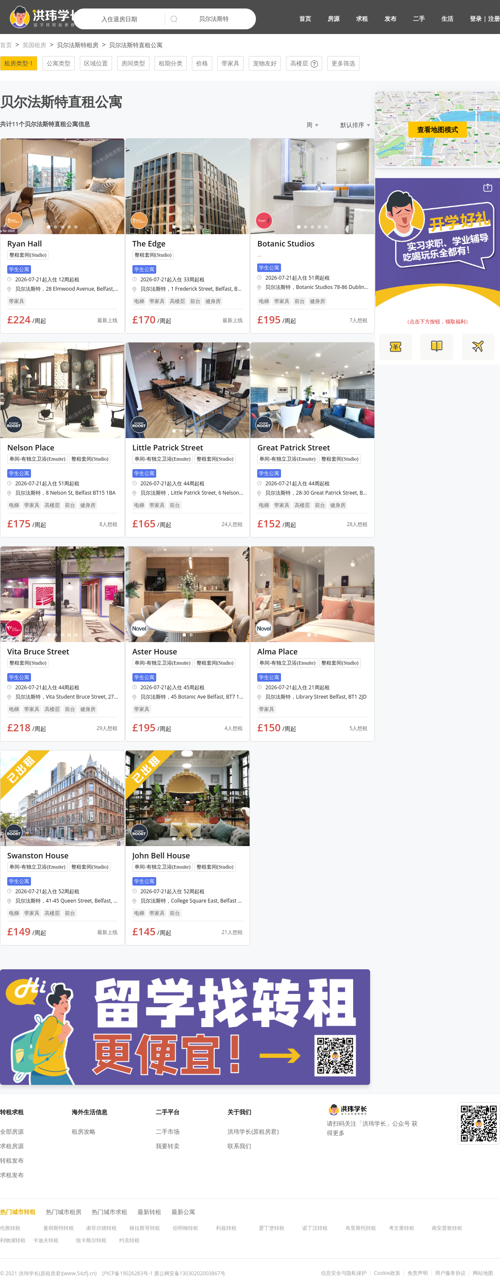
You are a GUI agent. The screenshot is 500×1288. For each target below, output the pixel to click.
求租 (362, 18)
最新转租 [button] (149, 1212)
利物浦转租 (12, 1240)
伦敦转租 (10, 1227)
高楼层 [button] (304, 63)
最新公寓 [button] (183, 1212)
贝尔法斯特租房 (77, 45)
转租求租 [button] (12, 1112)
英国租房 (34, 45)
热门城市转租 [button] (18, 1212)
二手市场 (168, 1131)
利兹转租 (226, 1227)
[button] (42, 17)
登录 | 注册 (485, 18)
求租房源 (12, 1146)
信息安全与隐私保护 (344, 1273)
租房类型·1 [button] (18, 63)
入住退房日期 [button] (119, 19)
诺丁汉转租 (315, 1227)
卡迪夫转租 (46, 1240)
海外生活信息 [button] (89, 1112)
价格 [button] (202, 63)
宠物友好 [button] (265, 63)
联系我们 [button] (239, 1146)
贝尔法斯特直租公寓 (136, 45)
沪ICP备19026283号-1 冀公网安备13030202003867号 (163, 1273)
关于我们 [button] (239, 1112)
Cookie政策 (387, 1273)
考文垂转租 (401, 1227)
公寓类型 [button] (58, 63)
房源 (334, 18)
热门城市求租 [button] (109, 1212)
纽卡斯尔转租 (91, 1240)
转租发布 (12, 1160)
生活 (447, 18)
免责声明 (417, 1273)
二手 (419, 18)
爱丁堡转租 (271, 1227)
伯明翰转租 (185, 1227)
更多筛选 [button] (343, 63)
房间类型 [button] (133, 63)
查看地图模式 (437, 129)
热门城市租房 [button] (63, 1212)
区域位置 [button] (96, 63)
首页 (305, 18)
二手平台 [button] (168, 1112)
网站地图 (483, 1273)
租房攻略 (84, 1131)
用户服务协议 (450, 1273)
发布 (390, 18)
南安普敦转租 (447, 1227)
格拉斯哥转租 (144, 1227)
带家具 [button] (230, 63)
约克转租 (129, 1240)
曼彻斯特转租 (58, 1227)
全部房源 (12, 1131)
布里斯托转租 (361, 1227)
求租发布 (12, 1175)
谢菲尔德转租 (101, 1227)
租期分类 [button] (171, 63)
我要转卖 (168, 1146)
